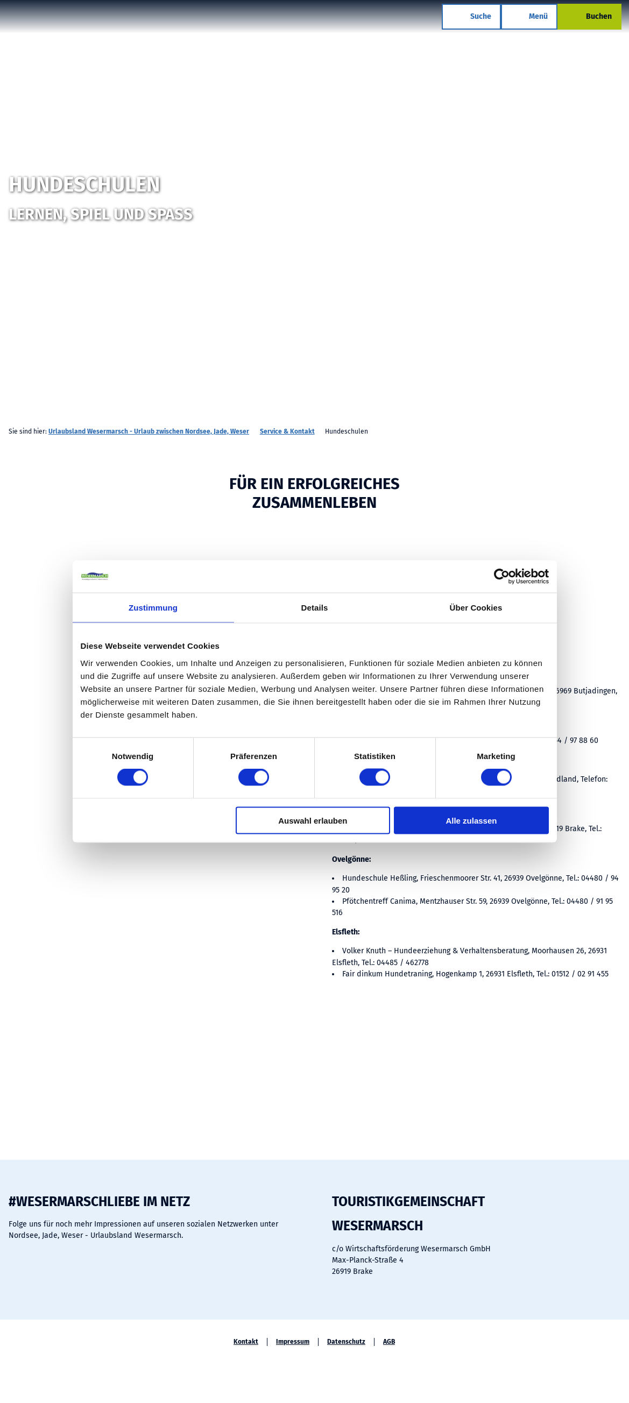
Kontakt (246, 1341)
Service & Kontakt (287, 431)
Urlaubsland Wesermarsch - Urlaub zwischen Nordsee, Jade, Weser (148, 431)
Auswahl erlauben (312, 820)
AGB (389, 1341)
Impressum (292, 1341)
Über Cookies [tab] (476, 607)
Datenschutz (346, 1341)
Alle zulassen (471, 820)
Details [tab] (314, 607)
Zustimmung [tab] (153, 607)
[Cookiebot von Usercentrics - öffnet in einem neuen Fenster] (502, 577)
